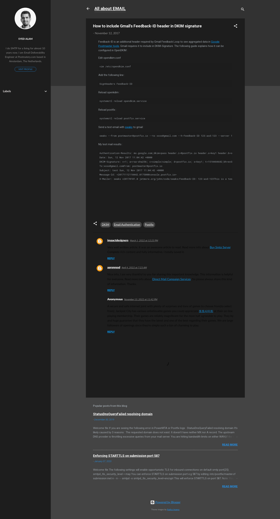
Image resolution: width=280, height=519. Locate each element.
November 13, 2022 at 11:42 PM (140, 299)
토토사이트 (206, 311)
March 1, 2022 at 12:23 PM (144, 241)
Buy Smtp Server (220, 247)
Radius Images (173, 510)
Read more (230, 444)
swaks (128, 127)
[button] (235, 26)
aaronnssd (113, 267)
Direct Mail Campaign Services (171, 279)
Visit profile (25, 69)
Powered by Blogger (165, 502)
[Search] (243, 9)
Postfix (149, 224)
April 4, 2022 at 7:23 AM (134, 268)
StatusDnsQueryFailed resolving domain (122, 414)
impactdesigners (117, 240)
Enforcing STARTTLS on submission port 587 (126, 456)
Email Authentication (127, 224)
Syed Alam (25, 39)
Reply (111, 258)
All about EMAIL (110, 8)
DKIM (105, 224)
